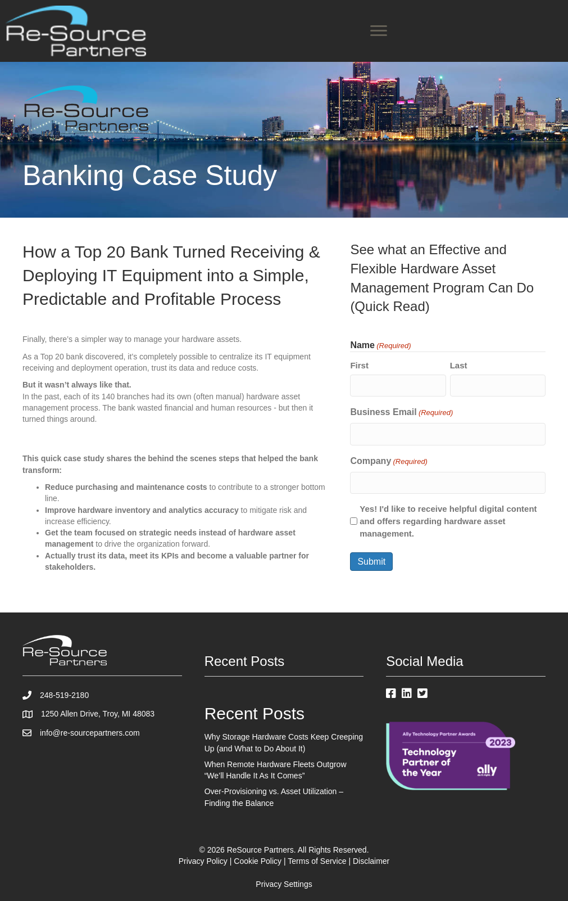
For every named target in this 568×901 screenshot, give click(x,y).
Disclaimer (371, 861)
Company (389, 461)
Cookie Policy (257, 861)
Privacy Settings (284, 884)
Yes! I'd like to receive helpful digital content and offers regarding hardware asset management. (448, 521)
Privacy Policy (203, 861)
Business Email (401, 412)
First (359, 365)
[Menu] (379, 30)
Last (458, 365)
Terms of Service (317, 861)
